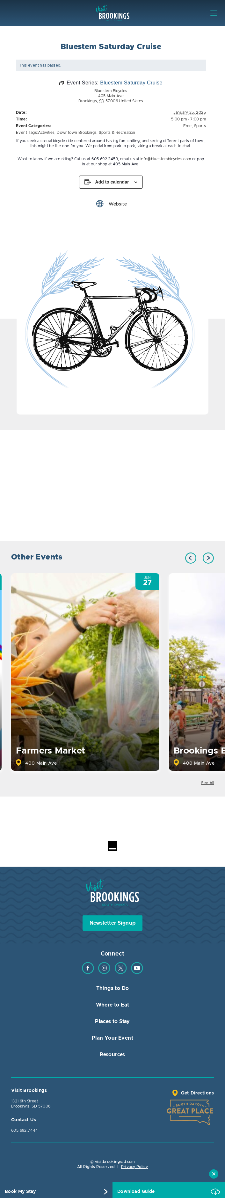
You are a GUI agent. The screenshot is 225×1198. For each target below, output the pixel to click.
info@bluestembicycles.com (166, 159)
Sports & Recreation (117, 132)
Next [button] (208, 558)
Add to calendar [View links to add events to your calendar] (112, 181)
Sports (200, 126)
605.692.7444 (24, 1130)
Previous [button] (190, 558)
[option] (112, 319)
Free (187, 126)
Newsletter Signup (113, 923)
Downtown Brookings (77, 132)
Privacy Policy (134, 1167)
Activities (46, 132)
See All (207, 783)
